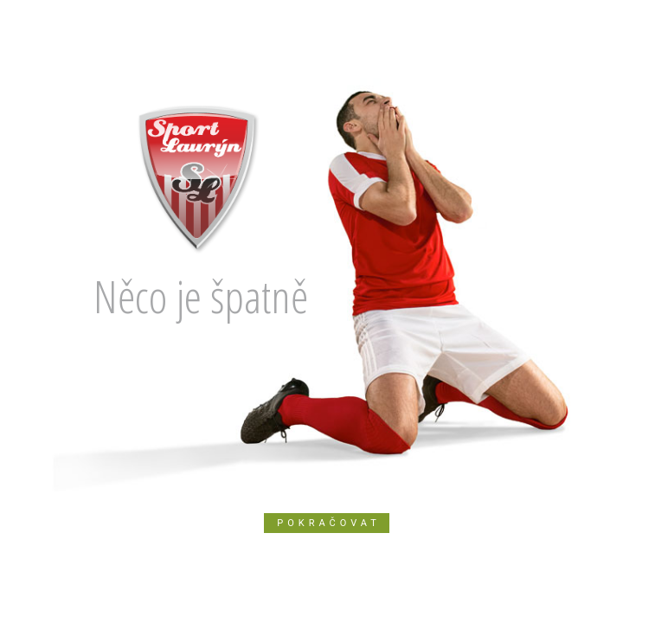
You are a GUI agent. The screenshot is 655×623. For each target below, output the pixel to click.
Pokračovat (329, 523)
